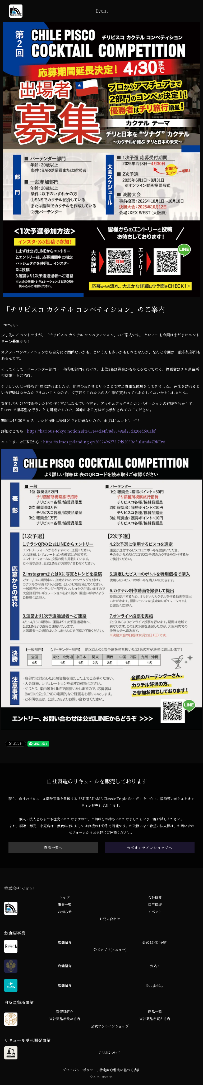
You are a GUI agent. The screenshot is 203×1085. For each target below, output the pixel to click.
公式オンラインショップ (110, 1026)
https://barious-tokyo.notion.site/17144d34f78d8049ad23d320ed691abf (91, 431)
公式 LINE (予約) (154, 943)
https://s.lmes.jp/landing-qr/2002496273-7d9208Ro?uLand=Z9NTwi (104, 441)
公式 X (155, 966)
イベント (155, 912)
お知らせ (65, 912)
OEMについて (110, 1053)
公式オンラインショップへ (149, 847)
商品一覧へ (53, 847)
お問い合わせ (109, 919)
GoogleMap (155, 985)
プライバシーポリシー (79, 1070)
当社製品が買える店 (154, 1019)
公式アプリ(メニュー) (109, 950)
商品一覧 (155, 1012)
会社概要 (155, 897)
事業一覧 (65, 905)
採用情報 (155, 905)
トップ (64, 897)
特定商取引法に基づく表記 (120, 1070)
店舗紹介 (65, 943)
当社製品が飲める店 (64, 1019)
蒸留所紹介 (64, 1012)
